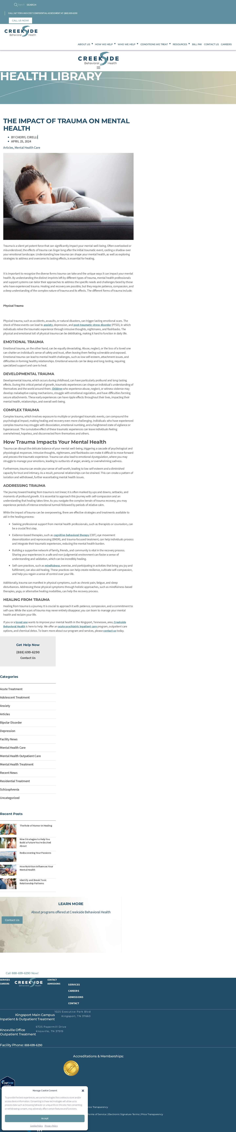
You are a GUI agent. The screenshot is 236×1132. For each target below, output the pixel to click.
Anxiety (5, 705)
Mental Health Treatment (16, 764)
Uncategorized (10, 797)
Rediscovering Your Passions (35, 852)
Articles (8, 147)
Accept (44, 1118)
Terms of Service (96, 1116)
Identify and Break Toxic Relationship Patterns (33, 881)
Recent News (9, 772)
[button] (83, 1090)
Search (8, 3)
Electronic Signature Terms (123, 1116)
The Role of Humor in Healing (36, 825)
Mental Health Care (27, 147)
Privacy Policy (51, 1126)
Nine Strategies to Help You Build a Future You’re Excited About (35, 842)
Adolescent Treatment (15, 697)
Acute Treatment (11, 688)
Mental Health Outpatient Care (20, 755)
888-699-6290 (33, 1048)
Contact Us (28, 657)
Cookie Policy (36, 1126)
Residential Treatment (15, 780)
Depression (7, 730)
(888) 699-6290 (70, 13)
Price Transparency (97, 1109)
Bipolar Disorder (11, 722)
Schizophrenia (9, 789)
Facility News (9, 739)
